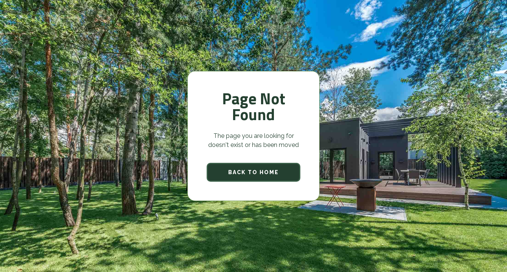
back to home (253, 172)
